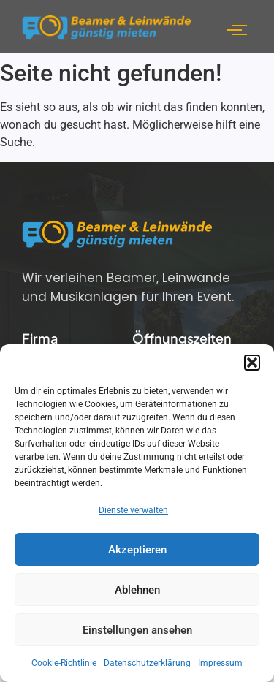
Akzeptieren (137, 549)
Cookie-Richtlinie (63, 663)
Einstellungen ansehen (137, 630)
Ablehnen (137, 589)
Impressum (220, 663)
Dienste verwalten (133, 510)
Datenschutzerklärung (147, 663)
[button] (252, 362)
